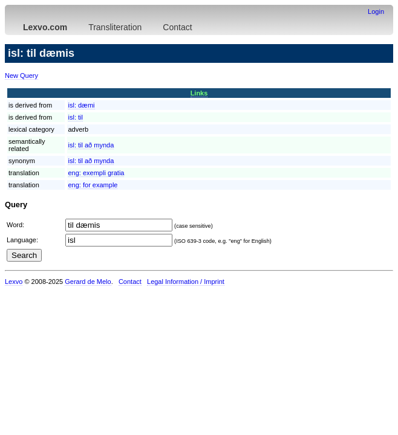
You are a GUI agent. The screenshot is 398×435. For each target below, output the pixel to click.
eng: (96, 172)
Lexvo (13, 281)
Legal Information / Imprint (185, 281)
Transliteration (115, 27)
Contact (177, 27)
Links (199, 93)
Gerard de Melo (88, 281)
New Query (21, 75)
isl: (81, 105)
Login (376, 11)
